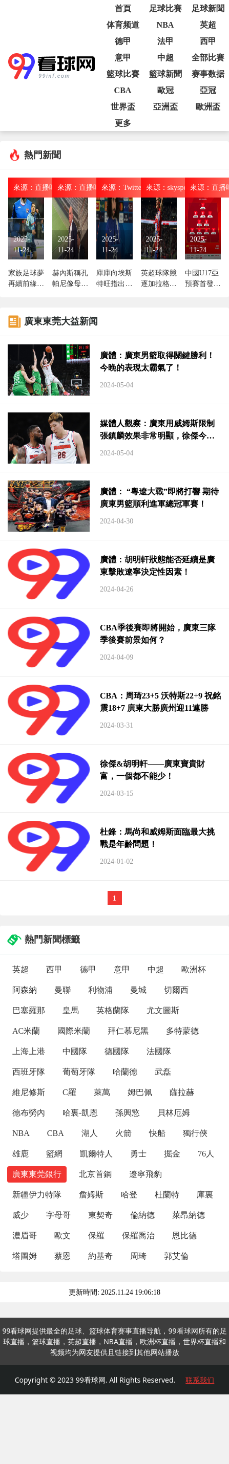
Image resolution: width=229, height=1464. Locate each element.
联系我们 (199, 1380)
